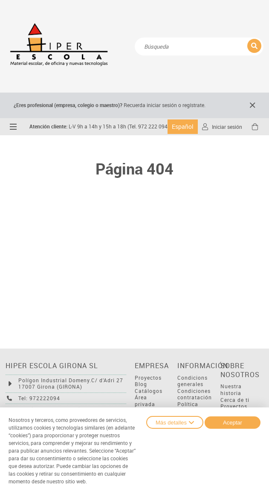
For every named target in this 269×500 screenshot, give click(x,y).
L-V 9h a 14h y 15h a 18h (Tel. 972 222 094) (99, 126)
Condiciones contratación (194, 394)
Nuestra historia (231, 389)
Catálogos (148, 391)
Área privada (145, 400)
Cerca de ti (234, 400)
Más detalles (175, 422)
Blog (141, 384)
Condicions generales (192, 381)
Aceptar (232, 422)
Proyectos (148, 378)
